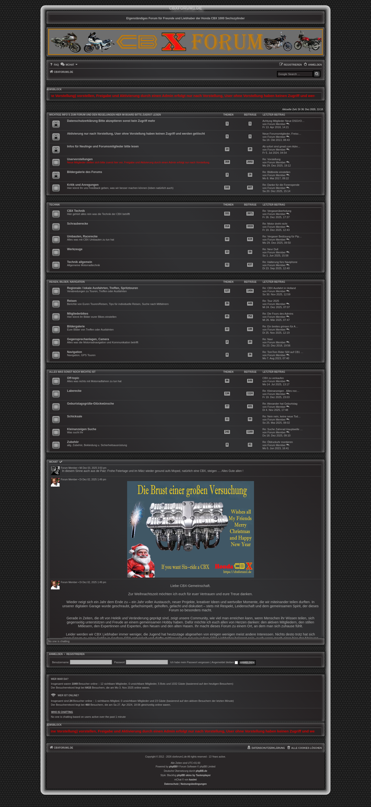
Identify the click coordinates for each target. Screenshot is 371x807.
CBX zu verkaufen (273, 378)
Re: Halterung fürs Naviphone (279, 262)
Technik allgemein (79, 262)
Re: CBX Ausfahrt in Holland (279, 288)
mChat (53, 462)
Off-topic (73, 378)
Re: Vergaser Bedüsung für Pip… (282, 236)
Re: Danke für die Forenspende (280, 184)
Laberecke (74, 391)
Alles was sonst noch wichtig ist (72, 372)
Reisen (72, 301)
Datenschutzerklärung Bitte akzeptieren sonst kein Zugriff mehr (111, 121)
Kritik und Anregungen (83, 184)
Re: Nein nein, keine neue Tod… (281, 416)
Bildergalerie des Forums (84, 172)
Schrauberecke (77, 223)
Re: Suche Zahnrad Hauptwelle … (282, 429)
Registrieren (75, 654)
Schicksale (74, 416)
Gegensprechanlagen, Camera (88, 339)
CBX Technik (76, 211)
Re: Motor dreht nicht (274, 223)
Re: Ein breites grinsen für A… (280, 326)
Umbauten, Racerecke (82, 236)
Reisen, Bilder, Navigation (67, 282)
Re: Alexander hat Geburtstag (279, 403)
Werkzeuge (74, 249)
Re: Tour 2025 (270, 300)
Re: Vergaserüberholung (276, 210)
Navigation (74, 352)
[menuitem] (54, 64)
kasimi (193, 779)
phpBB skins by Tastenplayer (194, 775)
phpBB (173, 766)
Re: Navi (267, 339)
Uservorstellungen (80, 159)
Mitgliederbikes (77, 313)
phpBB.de (201, 771)
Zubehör (73, 442)
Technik (54, 204)
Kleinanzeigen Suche (81, 429)
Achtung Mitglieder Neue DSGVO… (283, 120)
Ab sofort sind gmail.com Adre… (281, 146)
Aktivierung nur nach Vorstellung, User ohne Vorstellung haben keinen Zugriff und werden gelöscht (136, 133)
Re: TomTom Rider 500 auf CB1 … (282, 352)
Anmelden (56, 654)
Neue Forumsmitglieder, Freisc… (281, 133)
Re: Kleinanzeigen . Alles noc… (280, 390)
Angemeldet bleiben (225, 662)
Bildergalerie (76, 326)
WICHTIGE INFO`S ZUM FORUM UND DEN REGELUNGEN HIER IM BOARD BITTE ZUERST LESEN (105, 114)
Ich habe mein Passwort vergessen (190, 662)
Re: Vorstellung (271, 159)
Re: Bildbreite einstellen (276, 172)
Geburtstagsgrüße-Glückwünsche (90, 403)
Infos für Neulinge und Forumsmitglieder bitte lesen (103, 146)
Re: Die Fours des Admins (277, 313)
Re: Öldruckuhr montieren (277, 442)
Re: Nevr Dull (270, 249)
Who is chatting (62, 712)
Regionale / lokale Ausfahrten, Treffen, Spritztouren (102, 288)
